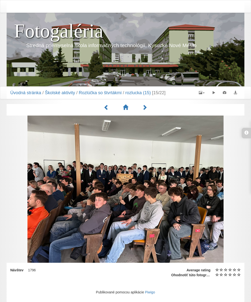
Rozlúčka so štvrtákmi (100, 92)
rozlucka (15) (138, 92)
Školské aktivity (60, 92)
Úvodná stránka (25, 92)
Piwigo (150, 292)
